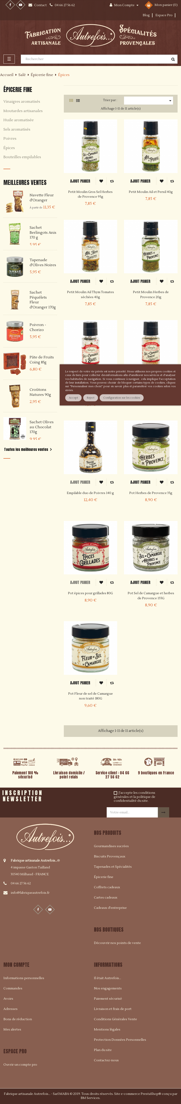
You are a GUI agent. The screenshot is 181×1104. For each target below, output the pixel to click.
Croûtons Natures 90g (40, 392)
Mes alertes (12, 1030)
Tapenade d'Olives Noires (43, 262)
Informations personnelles (23, 978)
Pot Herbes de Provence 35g (150, 493)
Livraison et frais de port (113, 1009)
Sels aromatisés (16, 130)
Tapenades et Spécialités (113, 867)
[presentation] (87, 796)
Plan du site (103, 1050)
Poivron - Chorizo (38, 327)
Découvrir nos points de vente (117, 943)
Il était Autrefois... (107, 978)
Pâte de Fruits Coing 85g (42, 360)
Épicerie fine (17, 89)
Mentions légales (107, 1030)
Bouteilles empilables (22, 157)
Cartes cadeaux (105, 898)
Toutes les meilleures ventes (29, 449)
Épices (9, 148)
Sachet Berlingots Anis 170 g (43, 232)
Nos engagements (108, 988)
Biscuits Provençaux (109, 856)
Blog (146, 15)
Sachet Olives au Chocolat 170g (42, 427)
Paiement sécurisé (108, 999)
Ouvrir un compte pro (20, 1065)
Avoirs (8, 999)
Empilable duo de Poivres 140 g (90, 493)
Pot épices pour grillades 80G (90, 593)
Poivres (9, 139)
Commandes (12, 988)
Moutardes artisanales (23, 111)
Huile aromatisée (18, 120)
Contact (40, 5)
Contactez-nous (106, 1060)
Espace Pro (164, 15)
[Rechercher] (99, 59)
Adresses (10, 1009)
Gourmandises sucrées (111, 846)
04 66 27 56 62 (21, 883)
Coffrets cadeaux (107, 887)
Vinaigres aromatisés (21, 102)
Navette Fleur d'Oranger (42, 197)
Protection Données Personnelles (120, 1040)
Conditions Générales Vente (115, 1019)
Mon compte (16, 964)
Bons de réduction (17, 1019)
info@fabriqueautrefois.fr (30, 893)
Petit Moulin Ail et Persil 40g (151, 192)
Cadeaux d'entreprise (110, 908)
